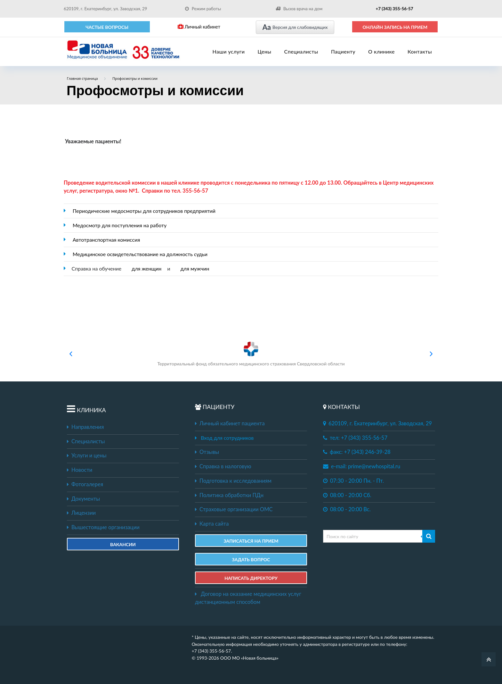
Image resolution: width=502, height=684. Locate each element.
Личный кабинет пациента (230, 423)
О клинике (381, 51)
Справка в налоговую (223, 466)
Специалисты (301, 51)
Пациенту (343, 51)
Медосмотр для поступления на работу (119, 225)
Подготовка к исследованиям (233, 481)
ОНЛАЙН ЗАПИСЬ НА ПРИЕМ (394, 27)
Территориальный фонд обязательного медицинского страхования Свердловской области (250, 353)
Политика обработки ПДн (229, 495)
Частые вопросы (106, 27)
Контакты (420, 51)
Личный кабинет (199, 26)
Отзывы (207, 452)
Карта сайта (212, 524)
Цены (264, 51)
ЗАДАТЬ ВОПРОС (251, 559)
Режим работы (203, 8)
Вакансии (123, 544)
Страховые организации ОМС (234, 509)
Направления (85, 427)
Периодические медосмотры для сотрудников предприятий (144, 211)
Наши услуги (229, 51)
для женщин (146, 268)
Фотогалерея (85, 484)
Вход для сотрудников (227, 438)
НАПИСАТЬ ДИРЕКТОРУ (251, 578)
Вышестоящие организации (103, 527)
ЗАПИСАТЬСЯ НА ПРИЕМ (250, 541)
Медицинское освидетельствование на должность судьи (140, 254)
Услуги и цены (86, 455)
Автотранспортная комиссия (106, 240)
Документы (83, 499)
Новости (79, 470)
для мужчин (195, 268)
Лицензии (81, 513)
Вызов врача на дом (299, 8)
